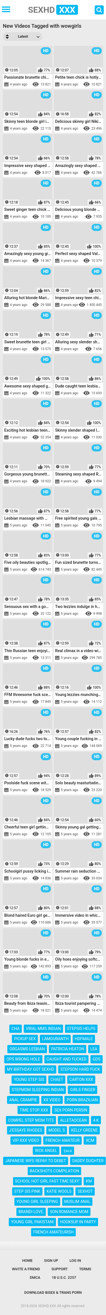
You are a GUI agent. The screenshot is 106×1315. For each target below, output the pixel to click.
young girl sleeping (37, 1201)
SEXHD (53, 10)
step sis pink (27, 1191)
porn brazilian (82, 1100)
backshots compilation (54, 1171)
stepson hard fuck (80, 1069)
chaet (56, 1079)
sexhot (85, 1191)
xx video (51, 1100)
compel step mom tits (31, 1120)
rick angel (46, 1150)
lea (94, 1049)
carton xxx (81, 1079)
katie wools (59, 1191)
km (89, 1181)
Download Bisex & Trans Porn (53, 1292)
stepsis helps (81, 1028)
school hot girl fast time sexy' (47, 1181)
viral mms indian (43, 1028)
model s (56, 1130)
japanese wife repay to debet (35, 1160)
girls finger (82, 1089)
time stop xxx (34, 1110)
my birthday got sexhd (30, 1069)
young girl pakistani (32, 1222)
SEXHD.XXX (47, 1306)
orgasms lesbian (27, 1049)
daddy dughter (88, 1160)
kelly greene (84, 1130)
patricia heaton (67, 1049)
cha (16, 1028)
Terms (85, 1269)
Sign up (51, 1260)
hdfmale (84, 1038)
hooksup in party (78, 1222)
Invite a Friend (26, 1269)
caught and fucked (66, 1059)
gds (96, 1059)
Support (59, 1269)
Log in (75, 1260)
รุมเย (67, 1150)
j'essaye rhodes (25, 1130)
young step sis (29, 1079)
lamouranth (55, 1038)
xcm (90, 1140)
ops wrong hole (23, 1059)
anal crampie (23, 1100)
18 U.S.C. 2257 (64, 1277)
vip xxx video (25, 1140)
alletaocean (73, 1120)
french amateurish (53, 1232)
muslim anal (77, 1201)
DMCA (35, 1277)
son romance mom (69, 1211)
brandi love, (31, 1211)
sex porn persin (70, 1110)
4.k (96, 1120)
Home (27, 1260)
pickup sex (25, 1038)
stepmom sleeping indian (38, 1089)
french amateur (63, 1140)
